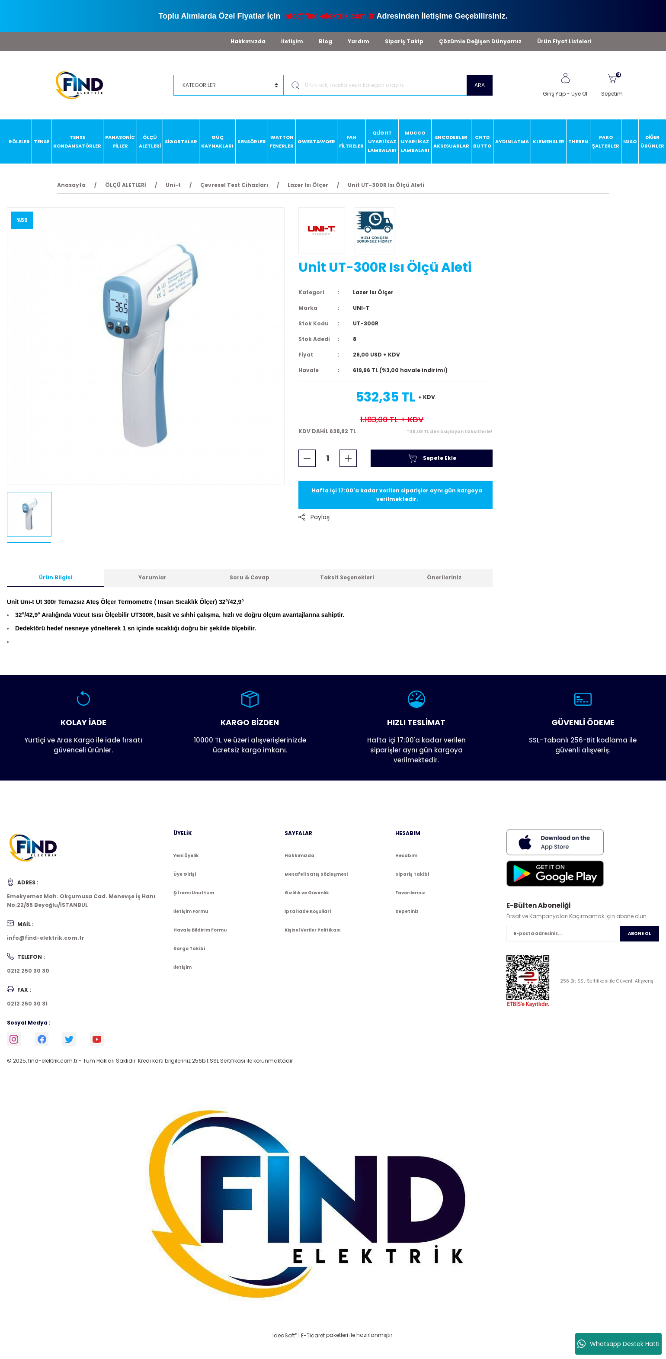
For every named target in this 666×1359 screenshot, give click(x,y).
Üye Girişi (184, 874)
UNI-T (361, 308)
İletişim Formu (190, 911)
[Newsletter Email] (582, 933)
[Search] (388, 85)
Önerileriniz (444, 577)
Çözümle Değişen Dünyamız (480, 41)
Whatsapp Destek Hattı (618, 1344)
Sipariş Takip (404, 41)
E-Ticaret (313, 1335)
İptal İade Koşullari (308, 911)
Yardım (358, 41)
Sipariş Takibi (412, 874)
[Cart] (612, 85)
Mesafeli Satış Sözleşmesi (316, 874)
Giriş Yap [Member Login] (554, 93)
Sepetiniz (407, 911)
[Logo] (83, 84)
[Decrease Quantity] (307, 458)
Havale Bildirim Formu (200, 930)
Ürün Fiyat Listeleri (564, 41)
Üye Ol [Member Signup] (579, 93)
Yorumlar (152, 577)
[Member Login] (565, 78)
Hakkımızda (248, 41)
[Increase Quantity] (348, 458)
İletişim (292, 41)
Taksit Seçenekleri (347, 577)
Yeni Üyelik (186, 855)
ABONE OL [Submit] (639, 933)
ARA (479, 85)
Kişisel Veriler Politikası (312, 930)
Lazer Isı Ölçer (373, 292)
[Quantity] (327, 458)
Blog (325, 41)
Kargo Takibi (189, 948)
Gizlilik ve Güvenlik (307, 893)
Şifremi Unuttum (193, 893)
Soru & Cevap (249, 577)
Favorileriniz (410, 893)
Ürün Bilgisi (55, 577)
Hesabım (406, 855)
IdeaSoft (284, 1335)
